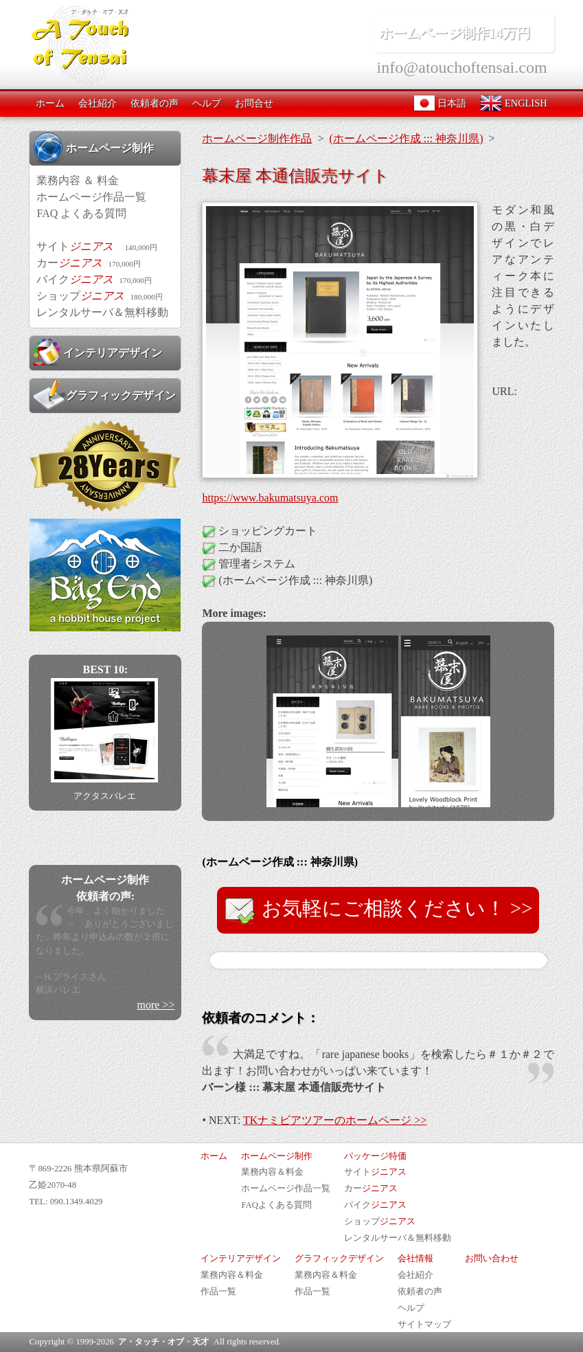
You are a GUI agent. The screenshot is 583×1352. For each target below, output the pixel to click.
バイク (93, 279)
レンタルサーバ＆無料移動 (102, 312)
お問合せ (254, 103)
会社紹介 (97, 103)
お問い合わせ (491, 1258)
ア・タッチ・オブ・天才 (163, 1342)
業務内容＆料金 (272, 1172)
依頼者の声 (154, 103)
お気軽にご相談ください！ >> (378, 910)
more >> (156, 1005)
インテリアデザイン (97, 352)
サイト (96, 246)
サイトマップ (424, 1324)
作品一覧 (218, 1291)
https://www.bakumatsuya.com (270, 498)
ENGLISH (513, 103)
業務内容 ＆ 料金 (77, 180)
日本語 (440, 103)
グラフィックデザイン (104, 395)
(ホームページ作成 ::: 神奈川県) (406, 138)
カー (88, 263)
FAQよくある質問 (276, 1205)
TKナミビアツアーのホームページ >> (334, 1120)
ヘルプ (206, 103)
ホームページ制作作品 (257, 138)
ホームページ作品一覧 (91, 197)
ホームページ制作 (93, 147)
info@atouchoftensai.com (462, 67)
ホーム (50, 103)
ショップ (99, 296)
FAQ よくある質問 (81, 213)
